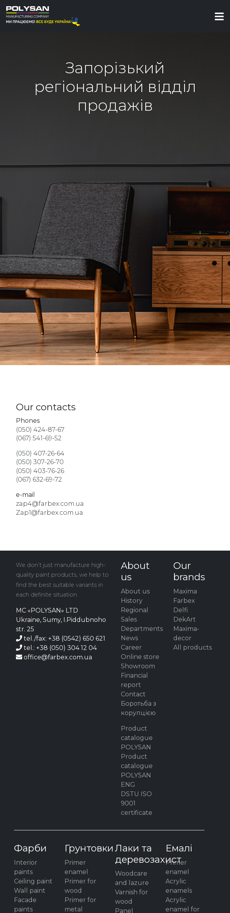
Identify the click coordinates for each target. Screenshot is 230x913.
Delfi (180, 610)
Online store (140, 656)
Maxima (185, 591)
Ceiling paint (33, 881)
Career (131, 647)
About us (135, 591)
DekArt (184, 619)
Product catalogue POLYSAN (137, 738)
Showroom (138, 666)
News (129, 638)
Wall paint (29, 890)
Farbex (184, 600)
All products (192, 647)
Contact (133, 694)
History (132, 600)
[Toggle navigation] (219, 16)
